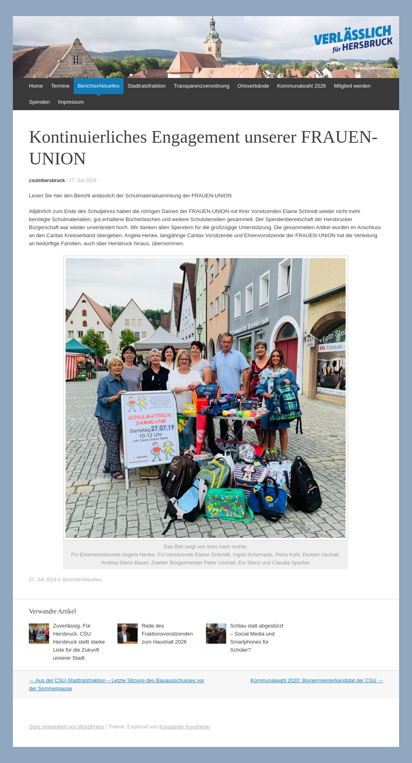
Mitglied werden (352, 86)
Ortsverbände (253, 86)
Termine (60, 86)
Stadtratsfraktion (147, 86)
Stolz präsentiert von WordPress (66, 727)
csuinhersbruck (47, 180)
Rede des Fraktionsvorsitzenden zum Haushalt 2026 (167, 634)
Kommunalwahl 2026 (301, 86)
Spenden (39, 102)
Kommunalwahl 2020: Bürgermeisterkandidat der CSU (317, 680)
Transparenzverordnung (201, 86)
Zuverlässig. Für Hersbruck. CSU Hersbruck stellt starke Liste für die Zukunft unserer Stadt (79, 642)
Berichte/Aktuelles (98, 86)
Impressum (71, 102)
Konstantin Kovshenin (184, 727)
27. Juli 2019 (82, 180)
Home (36, 86)
